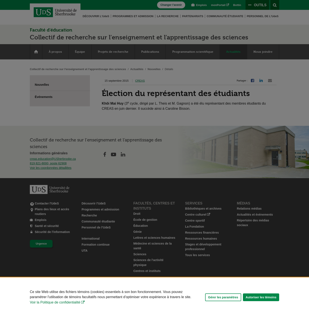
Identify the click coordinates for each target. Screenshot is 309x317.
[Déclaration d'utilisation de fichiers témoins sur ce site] (154, 297)
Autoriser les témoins (261, 297)
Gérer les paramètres (223, 297)
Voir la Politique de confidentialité (55, 302)
